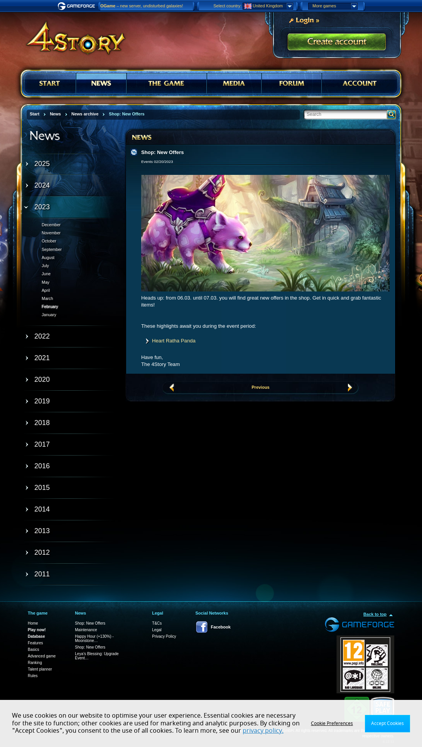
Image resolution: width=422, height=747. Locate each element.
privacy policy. (263, 730)
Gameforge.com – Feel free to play (77, 6)
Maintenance (86, 630)
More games (334, 6)
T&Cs (157, 623)
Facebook (221, 627)
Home (33, 623)
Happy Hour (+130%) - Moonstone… (94, 638)
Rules (33, 676)
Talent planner (40, 669)
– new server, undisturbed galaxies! (141, 5)
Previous (260, 387)
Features (35, 643)
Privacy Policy (164, 636)
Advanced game (42, 656)
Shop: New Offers (90, 623)
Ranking (35, 663)
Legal (156, 630)
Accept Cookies (387, 723)
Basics (33, 649)
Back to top (375, 614)
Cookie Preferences (332, 723)
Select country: (227, 5)
